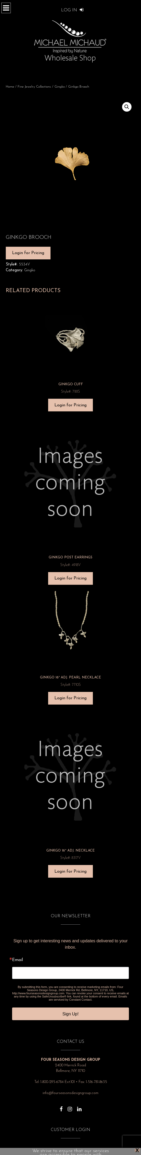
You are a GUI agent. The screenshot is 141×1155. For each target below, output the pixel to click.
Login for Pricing (28, 253)
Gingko (59, 86)
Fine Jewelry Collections (34, 86)
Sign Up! (70, 1014)
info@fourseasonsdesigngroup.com (70, 1093)
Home (10, 86)
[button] (127, 107)
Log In (72, 10)
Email (17, 960)
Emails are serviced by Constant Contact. (88, 998)
